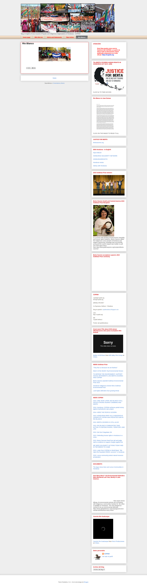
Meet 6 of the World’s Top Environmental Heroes (108, 371)
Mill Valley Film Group (115, 355)
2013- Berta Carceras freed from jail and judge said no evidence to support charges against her (108, 441)
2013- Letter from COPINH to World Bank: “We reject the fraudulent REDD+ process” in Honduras (108, 451)
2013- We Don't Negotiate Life (102, 432)
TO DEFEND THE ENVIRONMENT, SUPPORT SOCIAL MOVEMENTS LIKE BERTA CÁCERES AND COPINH (108, 375)
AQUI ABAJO (97, 152)
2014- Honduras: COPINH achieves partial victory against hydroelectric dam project (108, 408)
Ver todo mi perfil (107, 556)
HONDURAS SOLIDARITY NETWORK (105, 156)
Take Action (70, 37)
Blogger (86, 582)
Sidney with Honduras (100, 166)
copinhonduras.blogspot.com (110, 309)
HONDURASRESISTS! (100, 159)
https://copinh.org (108, 55)
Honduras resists (98, 162)
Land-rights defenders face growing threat (106, 391)
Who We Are (39, 37)
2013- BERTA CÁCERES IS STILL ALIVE (106, 422)
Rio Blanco (81, 37)
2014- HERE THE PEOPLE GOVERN (105, 412)
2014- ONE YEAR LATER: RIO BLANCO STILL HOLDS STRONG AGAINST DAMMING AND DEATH (108, 402)
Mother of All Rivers (99, 355)
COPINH (107, 554)
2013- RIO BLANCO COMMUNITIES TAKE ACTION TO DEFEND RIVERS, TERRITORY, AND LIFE (109, 427)
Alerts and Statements (54, 37)
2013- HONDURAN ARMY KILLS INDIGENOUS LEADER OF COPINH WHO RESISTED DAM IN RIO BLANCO (108, 417)
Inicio (54, 78)
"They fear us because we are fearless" (105, 367)
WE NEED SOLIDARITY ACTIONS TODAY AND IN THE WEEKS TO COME (108, 446)
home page (26, 37)
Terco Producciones (118, 541)
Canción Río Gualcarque (100, 541)
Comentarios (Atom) (58, 83)
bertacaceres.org (98, 142)
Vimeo (95, 357)
